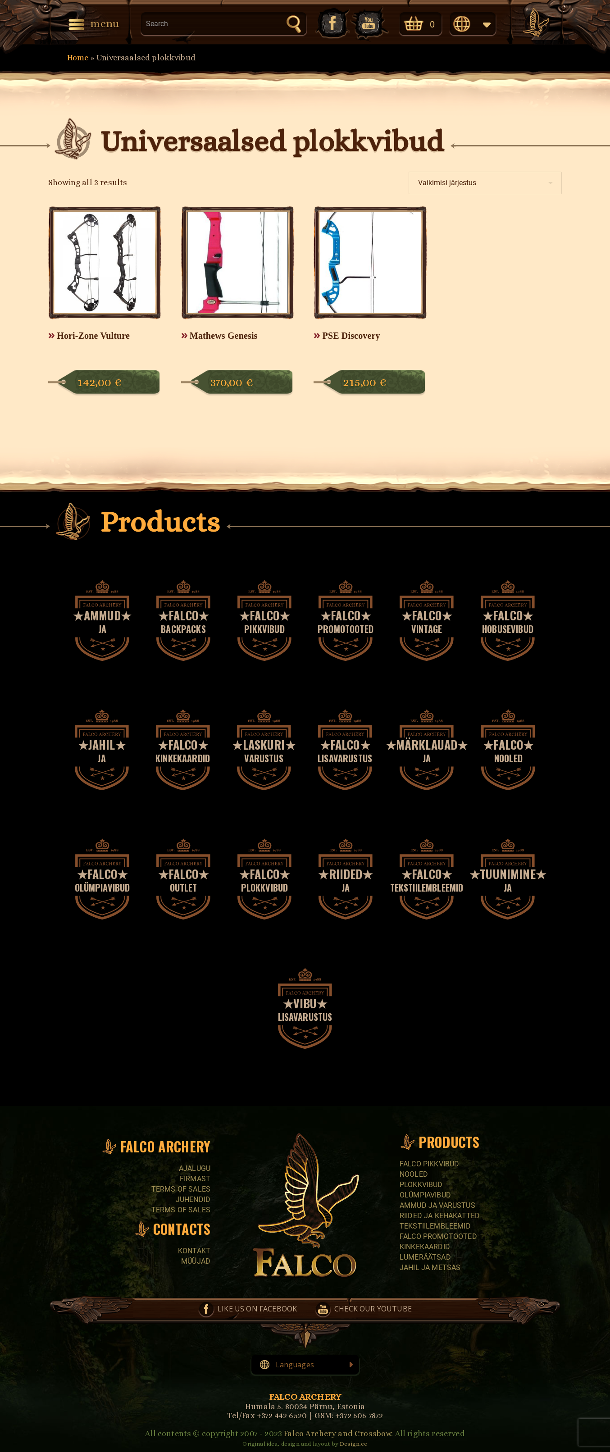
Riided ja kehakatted (440, 1215)
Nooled (414, 1174)
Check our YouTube (369, 23)
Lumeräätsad (425, 1257)
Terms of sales (180, 1189)
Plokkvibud (421, 1184)
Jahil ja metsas (430, 1267)
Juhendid (193, 1199)
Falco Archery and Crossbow (337, 1433)
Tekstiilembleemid (435, 1226)
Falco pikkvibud (429, 1164)
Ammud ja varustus (437, 1205)
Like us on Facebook (331, 23)
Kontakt (194, 1251)
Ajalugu (194, 1168)
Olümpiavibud (425, 1195)
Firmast (195, 1178)
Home (78, 57)
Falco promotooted (438, 1236)
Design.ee (353, 1443)
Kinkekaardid (425, 1247)
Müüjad (195, 1261)
